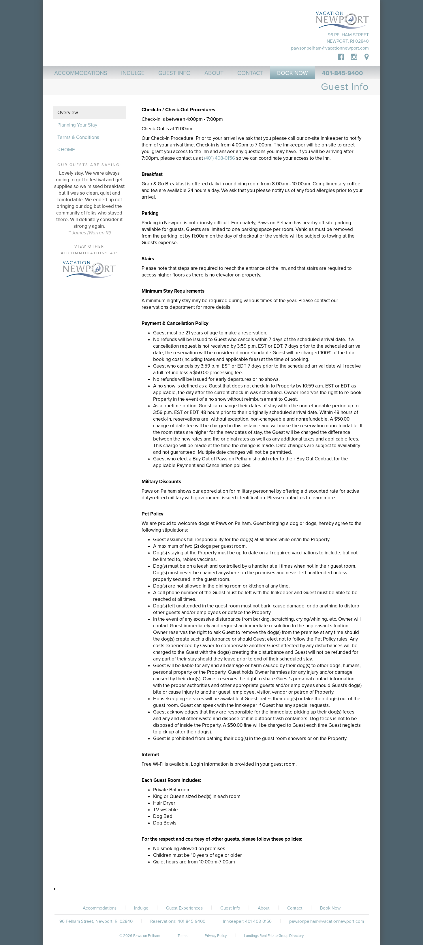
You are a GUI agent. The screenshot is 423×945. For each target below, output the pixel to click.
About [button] (213, 73)
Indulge (141, 908)
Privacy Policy (216, 935)
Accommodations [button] (80, 73)
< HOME (66, 150)
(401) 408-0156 (219, 158)
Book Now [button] (292, 73)
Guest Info (230, 908)
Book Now (330, 908)
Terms (182, 935)
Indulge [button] (132, 73)
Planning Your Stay (77, 125)
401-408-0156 (258, 921)
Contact (294, 908)
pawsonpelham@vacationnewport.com (330, 48)
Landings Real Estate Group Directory (274, 935)
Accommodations (99, 908)
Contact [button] (250, 73)
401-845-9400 (342, 73)
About (264, 908)
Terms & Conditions (78, 137)
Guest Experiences (184, 908)
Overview (67, 113)
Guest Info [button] (174, 73)
